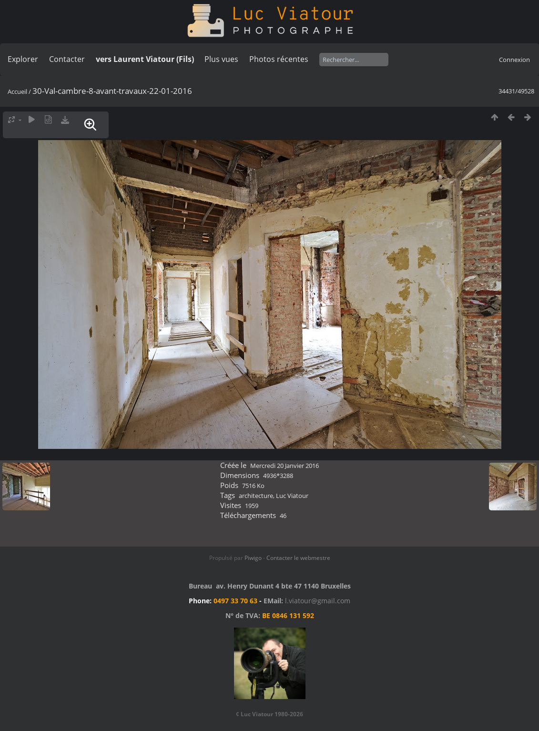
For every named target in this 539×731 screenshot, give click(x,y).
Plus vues (221, 59)
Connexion (514, 59)
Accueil (17, 91)
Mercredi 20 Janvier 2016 (284, 465)
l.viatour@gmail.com (317, 600)
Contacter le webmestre (298, 558)
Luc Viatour (292, 495)
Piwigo (253, 558)
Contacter (67, 59)
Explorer (23, 59)
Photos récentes (278, 59)
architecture (256, 495)
